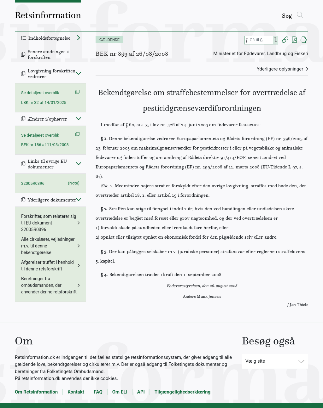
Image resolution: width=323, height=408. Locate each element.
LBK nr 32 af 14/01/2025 (43, 102)
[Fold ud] (78, 37)
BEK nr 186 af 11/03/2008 (45, 144)
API (141, 392)
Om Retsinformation (36, 392)
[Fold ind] (78, 73)
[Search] (275, 40)
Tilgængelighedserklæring (182, 392)
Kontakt (76, 392)
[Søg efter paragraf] (261, 40)
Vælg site (255, 361)
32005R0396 (32, 183)
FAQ (98, 392)
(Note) (73, 183)
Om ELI (119, 392)
